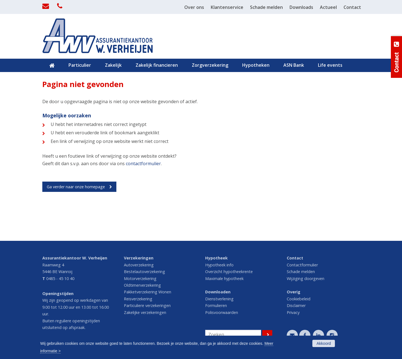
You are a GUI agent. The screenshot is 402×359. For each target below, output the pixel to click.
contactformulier (143, 163)
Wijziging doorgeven (305, 278)
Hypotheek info (219, 265)
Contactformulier (302, 265)
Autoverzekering (139, 265)
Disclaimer (296, 305)
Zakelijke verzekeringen (145, 312)
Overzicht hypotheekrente (229, 271)
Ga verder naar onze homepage (76, 186)
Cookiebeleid (298, 298)
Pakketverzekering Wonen (147, 291)
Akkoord (324, 343)
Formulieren (216, 305)
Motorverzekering (140, 278)
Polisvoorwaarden (221, 312)
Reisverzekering (138, 298)
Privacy (293, 312)
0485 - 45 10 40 (60, 278)
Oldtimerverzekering (142, 285)
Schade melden (301, 271)
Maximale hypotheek (224, 278)
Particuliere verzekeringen (147, 305)
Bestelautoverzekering (144, 271)
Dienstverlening (219, 298)
